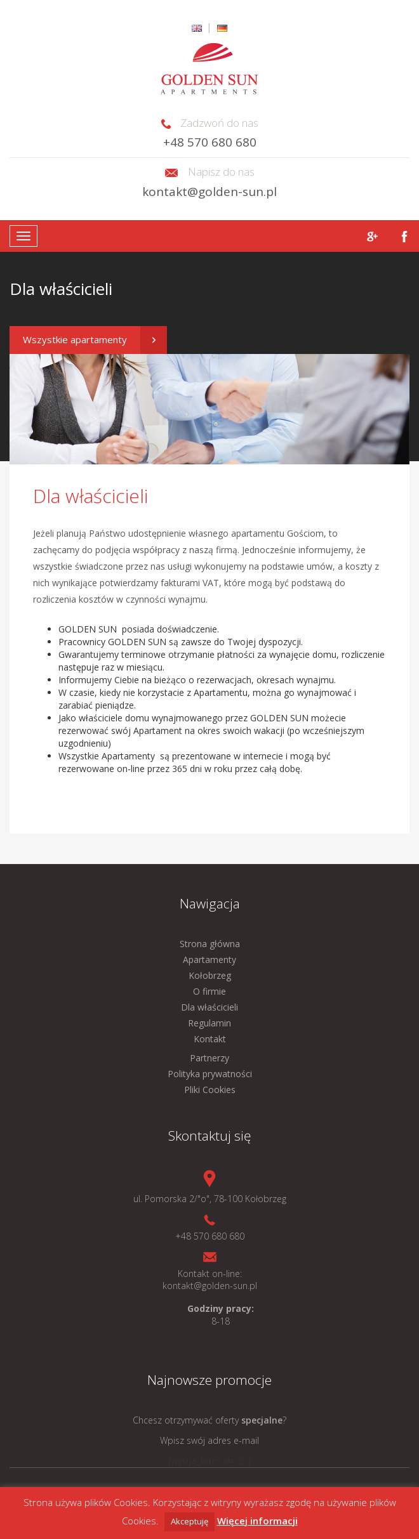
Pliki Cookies (210, 1090)
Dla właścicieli (209, 1007)
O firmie (209, 991)
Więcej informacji (257, 1520)
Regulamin (209, 1023)
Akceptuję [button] (189, 1521)
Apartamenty (209, 959)
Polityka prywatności (210, 1074)
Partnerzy (209, 1058)
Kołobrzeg (210, 975)
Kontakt (210, 1039)
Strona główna (210, 944)
